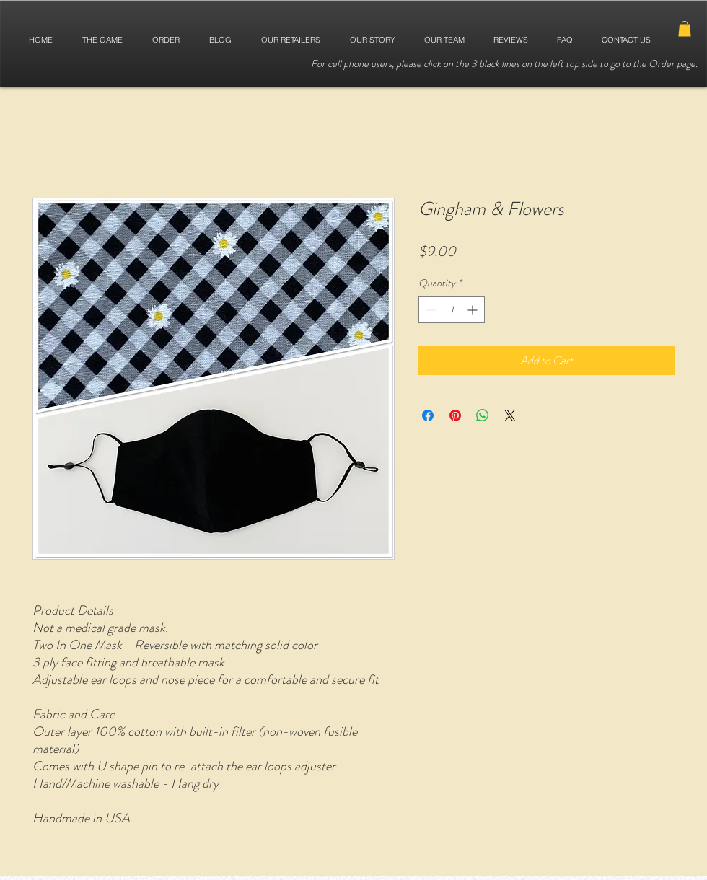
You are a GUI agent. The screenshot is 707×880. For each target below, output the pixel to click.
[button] (684, 29)
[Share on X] (510, 415)
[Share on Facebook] (427, 415)
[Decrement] (430, 309)
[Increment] (474, 309)
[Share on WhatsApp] (482, 415)
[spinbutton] (452, 309)
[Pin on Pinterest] (455, 415)
